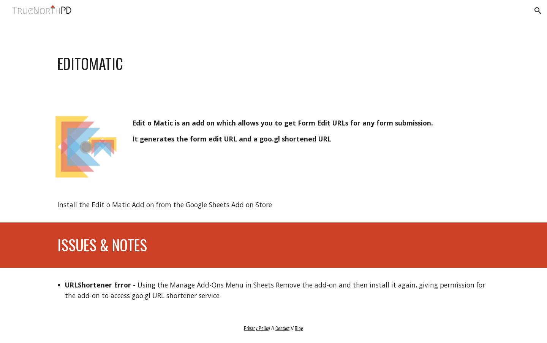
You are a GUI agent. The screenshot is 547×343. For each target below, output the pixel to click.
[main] (236, 63)
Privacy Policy (257, 328)
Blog (299, 328)
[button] (538, 11)
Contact (282, 328)
